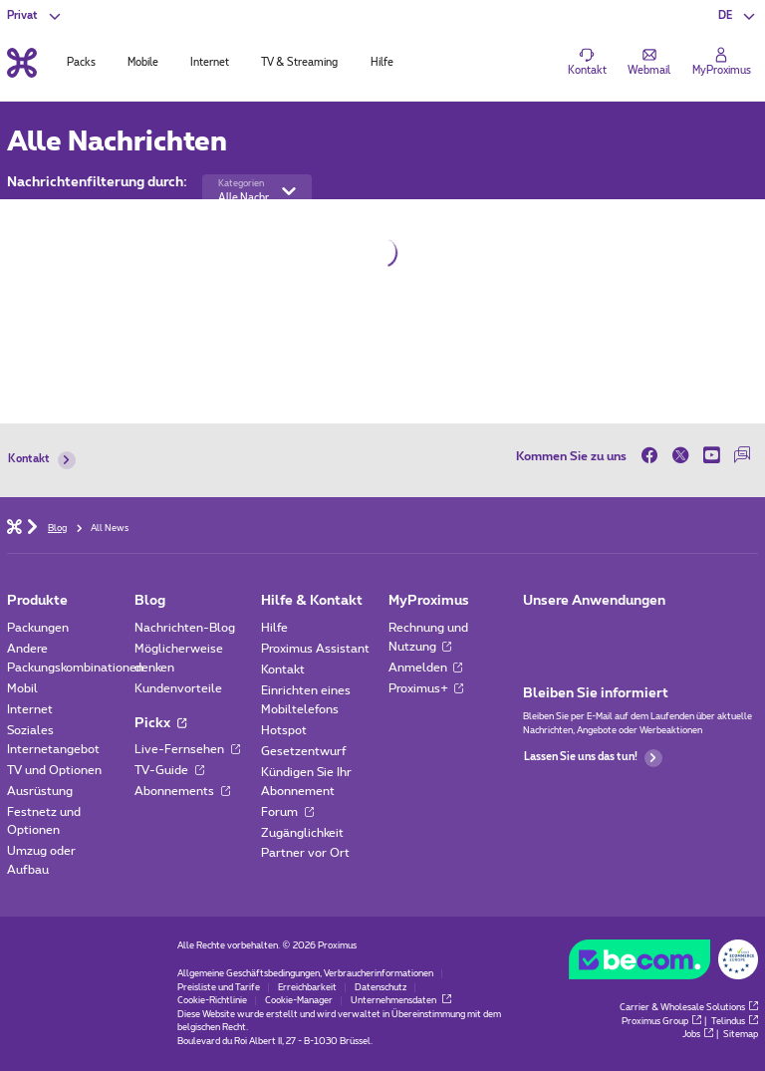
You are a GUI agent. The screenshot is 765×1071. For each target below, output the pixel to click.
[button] (737, 16)
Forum (287, 812)
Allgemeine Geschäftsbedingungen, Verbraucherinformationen (305, 973)
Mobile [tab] (143, 63)
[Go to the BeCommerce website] (663, 962)
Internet (30, 709)
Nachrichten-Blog (184, 628)
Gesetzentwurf (304, 751)
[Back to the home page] (22, 62)
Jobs (697, 1034)
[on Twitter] (680, 455)
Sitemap (740, 1034)
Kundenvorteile (178, 688)
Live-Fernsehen (187, 749)
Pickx (160, 723)
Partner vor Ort (305, 853)
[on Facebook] (652, 455)
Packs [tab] (81, 63)
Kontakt (41, 460)
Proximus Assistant (315, 649)
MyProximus (428, 601)
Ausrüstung (40, 791)
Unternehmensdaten (401, 1000)
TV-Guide (169, 770)
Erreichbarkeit (307, 987)
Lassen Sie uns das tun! (593, 758)
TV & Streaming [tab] (299, 63)
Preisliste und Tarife (218, 987)
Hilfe (274, 628)
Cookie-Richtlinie (212, 1000)
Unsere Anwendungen (594, 601)
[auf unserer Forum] (742, 455)
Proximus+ (426, 688)
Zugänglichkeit (302, 833)
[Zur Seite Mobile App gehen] (536, 632)
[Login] (721, 63)
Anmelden (425, 667)
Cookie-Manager (299, 1000)
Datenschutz (380, 987)
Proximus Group (661, 1021)
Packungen (38, 628)
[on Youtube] (711, 455)
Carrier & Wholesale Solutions (689, 1007)
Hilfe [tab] (382, 63)
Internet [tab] (209, 63)
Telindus (734, 1021)
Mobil (22, 688)
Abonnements (182, 791)
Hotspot (284, 730)
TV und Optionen (54, 770)
